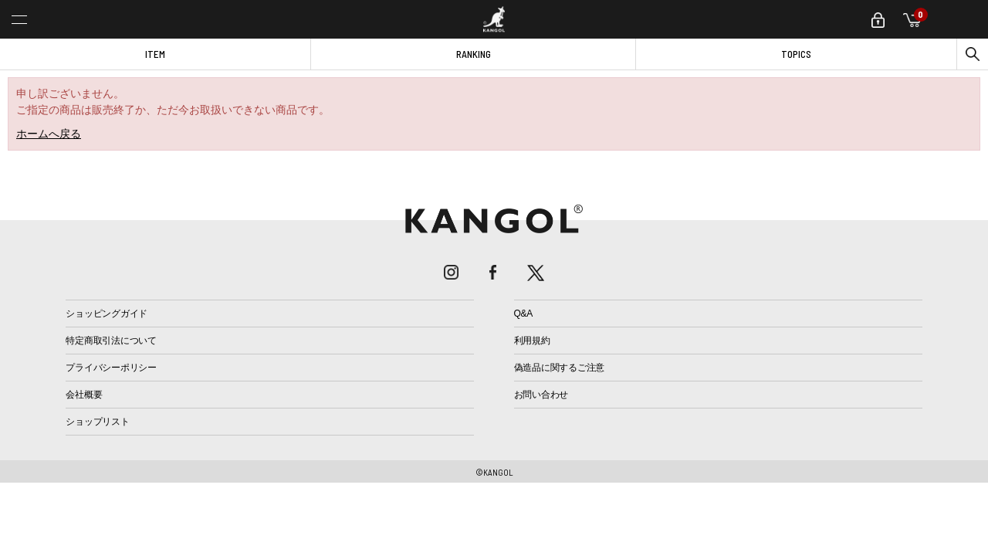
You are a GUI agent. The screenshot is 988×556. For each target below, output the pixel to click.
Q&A (523, 313)
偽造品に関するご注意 (559, 367)
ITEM (155, 54)
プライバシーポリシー (111, 367)
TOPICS (796, 54)
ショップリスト (97, 421)
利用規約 (532, 340)
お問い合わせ (541, 394)
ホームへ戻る (48, 133)
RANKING (473, 54)
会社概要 (84, 394)
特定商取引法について (111, 340)
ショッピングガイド (106, 313)
